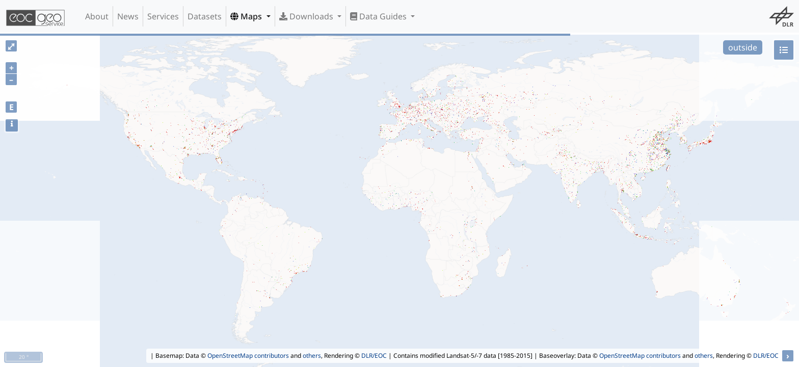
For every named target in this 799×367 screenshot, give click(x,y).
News (128, 16)
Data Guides (379, 16)
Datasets (205, 16)
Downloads (307, 16)
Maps (247, 16)
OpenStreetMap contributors (248, 355)
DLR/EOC (374, 355)
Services (163, 16)
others (312, 355)
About (97, 16)
